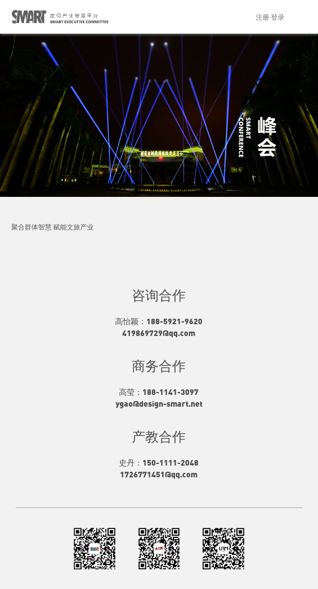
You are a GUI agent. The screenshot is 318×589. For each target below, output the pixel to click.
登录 (277, 17)
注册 (262, 17)
